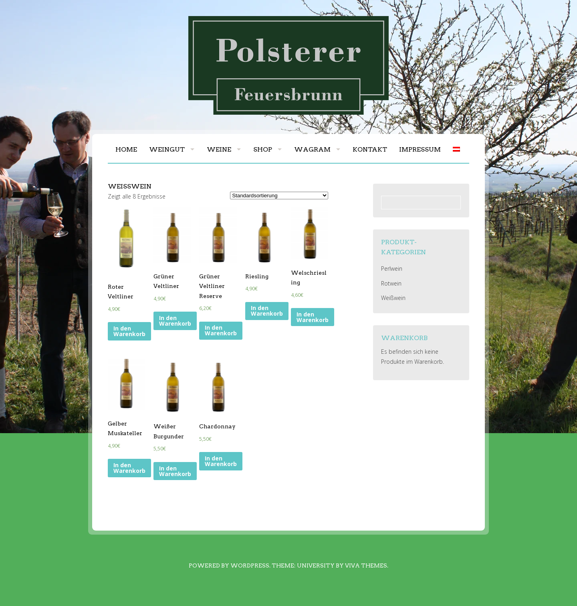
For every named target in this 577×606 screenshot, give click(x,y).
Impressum (420, 149)
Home (126, 149)
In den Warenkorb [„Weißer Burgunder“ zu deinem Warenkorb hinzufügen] (175, 471)
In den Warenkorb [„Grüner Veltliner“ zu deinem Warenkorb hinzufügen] (175, 320)
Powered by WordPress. (229, 565)
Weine (219, 149)
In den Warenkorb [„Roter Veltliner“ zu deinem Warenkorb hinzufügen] (129, 331)
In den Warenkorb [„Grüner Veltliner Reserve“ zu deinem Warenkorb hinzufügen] (221, 330)
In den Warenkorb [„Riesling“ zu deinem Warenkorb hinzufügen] (267, 310)
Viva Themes (366, 565)
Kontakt (370, 149)
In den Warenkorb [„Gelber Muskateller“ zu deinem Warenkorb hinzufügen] (129, 467)
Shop (262, 149)
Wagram (312, 149)
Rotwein (391, 283)
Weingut (167, 149)
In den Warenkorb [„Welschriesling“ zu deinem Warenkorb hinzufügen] (313, 317)
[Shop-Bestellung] (279, 195)
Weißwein (393, 298)
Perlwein (391, 268)
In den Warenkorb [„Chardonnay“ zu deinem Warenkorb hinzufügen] (221, 461)
